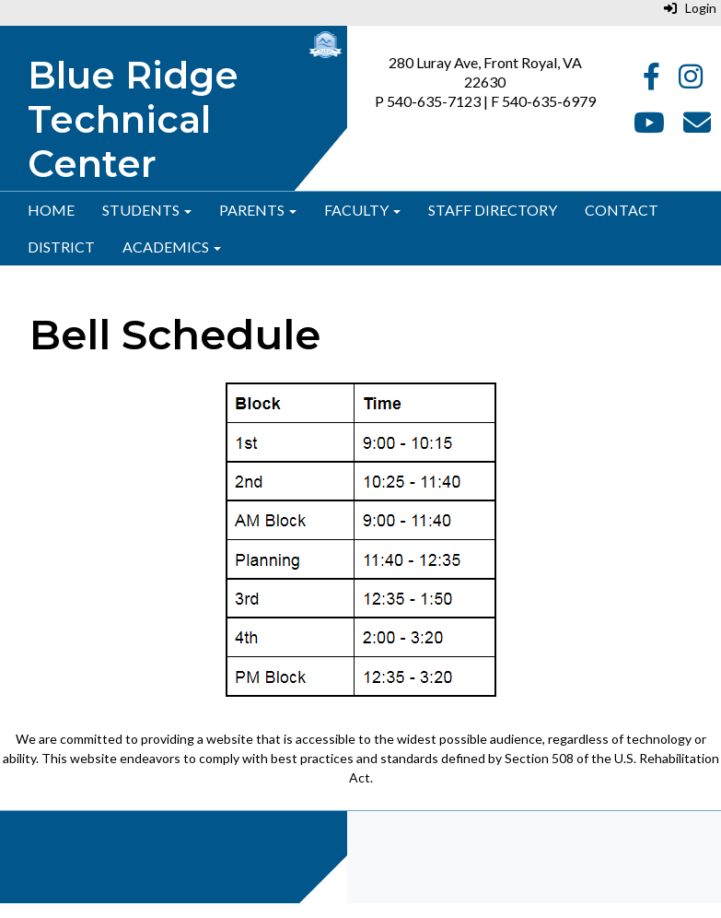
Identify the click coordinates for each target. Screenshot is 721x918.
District (61, 246)
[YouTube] (649, 126)
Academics (171, 246)
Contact (621, 209)
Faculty (362, 209)
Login (690, 8)
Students (147, 209)
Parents (258, 209)
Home (51, 209)
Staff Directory (492, 209)
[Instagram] (690, 80)
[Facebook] (651, 80)
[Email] (697, 126)
